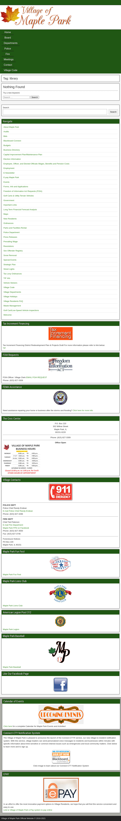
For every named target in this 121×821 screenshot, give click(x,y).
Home (8, 32)
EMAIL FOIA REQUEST (36, 377)
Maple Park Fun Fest (12, 574)
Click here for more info (83, 410)
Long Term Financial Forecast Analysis (20, 209)
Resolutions (8, 246)
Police (7, 48)
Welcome (7, 315)
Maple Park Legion (11, 629)
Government (8, 200)
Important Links (10, 205)
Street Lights (8, 269)
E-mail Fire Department (13, 525)
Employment (8, 168)
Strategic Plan (9, 264)
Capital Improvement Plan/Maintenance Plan (22, 154)
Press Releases (10, 237)
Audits (6, 131)
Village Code (10, 70)
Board (8, 37)
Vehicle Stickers (10, 283)
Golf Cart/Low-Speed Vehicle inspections (21, 310)
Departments (11, 43)
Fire (8, 54)
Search (6, 107)
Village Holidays (10, 296)
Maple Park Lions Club (13, 605)
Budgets (7, 145)
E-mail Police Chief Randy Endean (18, 511)
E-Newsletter (9, 173)
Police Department (11, 232)
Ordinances (8, 223)
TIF (4, 348)
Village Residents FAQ (13, 301)
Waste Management (12, 306)
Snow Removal (10, 255)
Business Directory (11, 150)
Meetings (9, 59)
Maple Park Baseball (12, 667)
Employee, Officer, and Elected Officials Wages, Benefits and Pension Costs (36, 164)
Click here (7, 726)
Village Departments (12, 292)
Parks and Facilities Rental (15, 228)
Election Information (12, 159)
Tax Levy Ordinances (12, 274)
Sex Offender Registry (13, 251)
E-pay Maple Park (11, 177)
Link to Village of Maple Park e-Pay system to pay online (27, 810)
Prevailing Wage (10, 241)
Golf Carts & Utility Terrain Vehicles (18, 196)
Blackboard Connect (12, 141)
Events (6, 182)
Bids (5, 136)
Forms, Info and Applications (15, 186)
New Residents (10, 219)
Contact (8, 65)
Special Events (9, 260)
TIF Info (6, 278)
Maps (5, 214)
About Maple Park (11, 127)
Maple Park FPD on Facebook (16, 528)
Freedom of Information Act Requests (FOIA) (22, 191)
